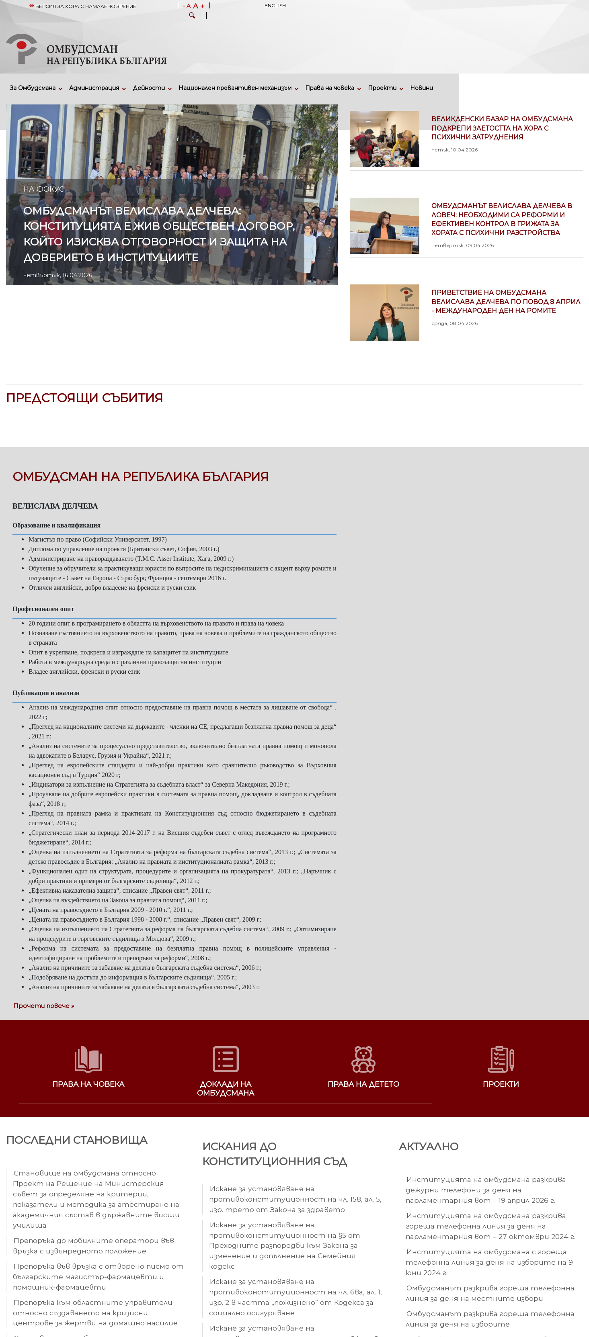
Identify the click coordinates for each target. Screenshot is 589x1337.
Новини (421, 88)
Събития (457, 88)
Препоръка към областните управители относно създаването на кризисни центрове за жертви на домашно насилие (95, 1312)
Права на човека (329, 88)
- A (187, 6)
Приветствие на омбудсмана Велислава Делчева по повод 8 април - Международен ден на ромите (507, 308)
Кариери (494, 88)
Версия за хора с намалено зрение (82, 6)
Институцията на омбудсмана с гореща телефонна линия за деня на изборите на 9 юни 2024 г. (489, 1262)
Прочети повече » (43, 1006)
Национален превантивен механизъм (235, 88)
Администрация (94, 88)
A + (199, 6)
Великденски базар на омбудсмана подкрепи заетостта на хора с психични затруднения (507, 134)
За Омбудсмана (32, 88)
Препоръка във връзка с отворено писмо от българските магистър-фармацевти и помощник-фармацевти (98, 1276)
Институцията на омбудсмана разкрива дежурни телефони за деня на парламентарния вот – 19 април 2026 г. (486, 1189)
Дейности (149, 88)
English (275, 5)
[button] (192, 16)
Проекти (382, 88)
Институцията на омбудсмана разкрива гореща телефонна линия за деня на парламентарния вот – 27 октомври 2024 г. (490, 1226)
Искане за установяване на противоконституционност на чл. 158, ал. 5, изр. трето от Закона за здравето (295, 1199)
